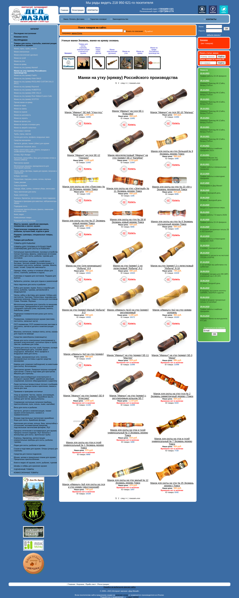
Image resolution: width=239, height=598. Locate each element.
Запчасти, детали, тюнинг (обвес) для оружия (31, 143)
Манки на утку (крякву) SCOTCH (26, 99)
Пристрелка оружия (21, 163)
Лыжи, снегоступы (21, 195)
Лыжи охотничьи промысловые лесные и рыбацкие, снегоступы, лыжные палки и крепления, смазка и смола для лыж (36, 386)
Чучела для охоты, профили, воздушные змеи (31, 137)
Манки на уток (19, 61)
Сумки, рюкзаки (20, 182)
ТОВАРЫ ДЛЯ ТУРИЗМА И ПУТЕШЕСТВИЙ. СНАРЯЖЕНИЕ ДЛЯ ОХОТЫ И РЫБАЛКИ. (33, 248)
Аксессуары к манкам (22, 131)
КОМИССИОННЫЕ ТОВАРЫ (26, 473)
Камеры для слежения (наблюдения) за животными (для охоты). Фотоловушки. (36, 365)
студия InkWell (132, 597)
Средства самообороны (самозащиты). (30, 337)
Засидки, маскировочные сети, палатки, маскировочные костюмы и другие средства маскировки (32, 359)
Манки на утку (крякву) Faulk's (25, 75)
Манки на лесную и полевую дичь (27, 124)
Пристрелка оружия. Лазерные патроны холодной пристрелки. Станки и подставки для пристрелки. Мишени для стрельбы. (35, 372)
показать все (134, 83)
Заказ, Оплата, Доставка (73, 19)
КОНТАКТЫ (93, 10)
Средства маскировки (22, 140)
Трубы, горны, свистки (22, 134)
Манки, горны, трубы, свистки (25, 49)
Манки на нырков (20, 112)
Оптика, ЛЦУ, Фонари (22, 155)
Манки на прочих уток (22, 121)
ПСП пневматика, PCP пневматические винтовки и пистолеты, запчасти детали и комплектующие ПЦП (35, 326)
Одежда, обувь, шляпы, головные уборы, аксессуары (34, 189)
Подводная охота (20, 206)
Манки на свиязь (20, 109)
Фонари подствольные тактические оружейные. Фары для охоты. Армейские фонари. (34, 419)
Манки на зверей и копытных (25, 128)
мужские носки (122, 595)
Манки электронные (21, 52)
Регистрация (78, 10)
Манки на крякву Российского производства (154, 50)
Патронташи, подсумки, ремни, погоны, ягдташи (32, 179)
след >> (124, 83)
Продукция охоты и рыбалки (25, 221)
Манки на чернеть (21, 118)
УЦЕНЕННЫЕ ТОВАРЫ (24, 469)
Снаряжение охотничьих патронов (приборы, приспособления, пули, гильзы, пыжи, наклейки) (34, 403)
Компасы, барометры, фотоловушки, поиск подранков (34, 198)
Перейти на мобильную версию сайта (120, 587)
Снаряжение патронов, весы (25, 147)
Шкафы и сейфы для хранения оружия (30, 466)
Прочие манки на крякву (23, 102)
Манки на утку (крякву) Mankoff (26, 67)
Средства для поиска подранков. (28, 454)
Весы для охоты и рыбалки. (25, 407)
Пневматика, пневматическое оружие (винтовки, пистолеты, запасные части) (34, 320)
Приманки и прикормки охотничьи (28, 391)
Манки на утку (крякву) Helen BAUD (27, 78)
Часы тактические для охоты (25, 192)
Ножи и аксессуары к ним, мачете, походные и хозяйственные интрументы (32, 151)
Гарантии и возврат (98, 19)
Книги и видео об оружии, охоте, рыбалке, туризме (35, 463)
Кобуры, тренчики (21, 176)
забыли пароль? (214, 35)
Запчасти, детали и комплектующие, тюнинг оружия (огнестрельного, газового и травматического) (32, 413)
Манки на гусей (20, 58)
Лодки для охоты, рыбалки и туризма (29, 445)
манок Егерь (77, 33)
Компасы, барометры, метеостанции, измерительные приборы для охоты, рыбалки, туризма (33, 440)
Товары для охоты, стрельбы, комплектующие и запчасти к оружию (83, 48)
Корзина (81, 584)
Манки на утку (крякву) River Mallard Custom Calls (33, 96)
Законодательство (120, 19)
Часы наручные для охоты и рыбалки (29, 284)
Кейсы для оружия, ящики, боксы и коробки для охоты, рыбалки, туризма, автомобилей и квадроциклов (34, 290)
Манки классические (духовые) (26, 55)
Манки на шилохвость (22, 115)
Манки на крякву (20, 64)
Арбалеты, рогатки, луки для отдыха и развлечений (35, 281)
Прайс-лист (91, 584)
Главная (64, 10)
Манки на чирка (20, 106)
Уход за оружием (20, 185)
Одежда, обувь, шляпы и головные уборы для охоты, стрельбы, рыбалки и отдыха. (33, 271)
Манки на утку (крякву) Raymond (26, 87)
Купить (87, 123)
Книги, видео (19, 214)
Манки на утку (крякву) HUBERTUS (27, 90)
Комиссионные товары (22, 217)
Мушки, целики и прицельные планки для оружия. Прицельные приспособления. (35, 458)
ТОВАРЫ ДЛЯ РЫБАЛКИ (24, 243)
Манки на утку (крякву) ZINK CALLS (27, 93)
